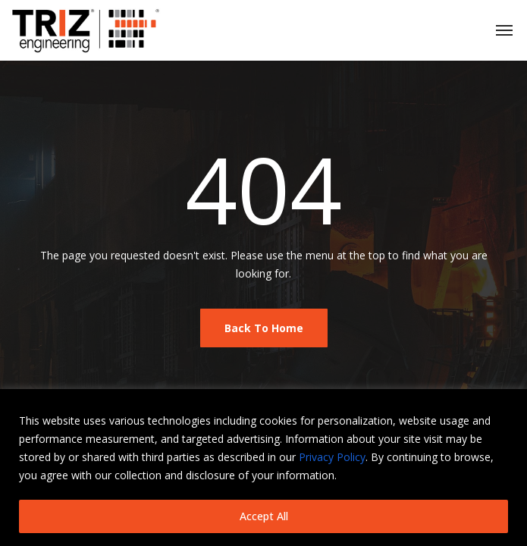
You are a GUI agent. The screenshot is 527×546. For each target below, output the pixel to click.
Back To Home (263, 328)
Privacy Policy (332, 457)
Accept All (264, 516)
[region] (263, 467)
